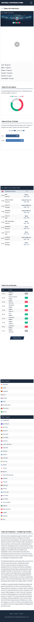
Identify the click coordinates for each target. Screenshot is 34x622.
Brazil (4, 412)
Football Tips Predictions (12, 3)
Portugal (5, 408)
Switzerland (5, 509)
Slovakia (4, 495)
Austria (4, 427)
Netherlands (6, 405)
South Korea (5, 502)
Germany (4, 391)
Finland (4, 451)
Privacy (11, 613)
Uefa (3, 401)
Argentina (5, 420)
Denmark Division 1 (10, 191)
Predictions (17, 338)
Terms (16, 613)
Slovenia (4, 499)
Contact (21, 613)
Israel (4, 465)
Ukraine (4, 516)
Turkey (4, 512)
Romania (4, 485)
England (4, 384)
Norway (4, 478)
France (4, 398)
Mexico (4, 471)
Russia (4, 488)
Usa (3, 519)
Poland (4, 482)
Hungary (4, 458)
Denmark (4, 448)
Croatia (4, 441)
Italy (3, 395)
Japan (4, 468)
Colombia (4, 437)
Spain (3, 388)
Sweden (4, 506)
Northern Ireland (7, 475)
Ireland (4, 461)
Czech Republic (6, 444)
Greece (4, 454)
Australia (5, 424)
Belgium (4, 430)
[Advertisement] (17, 44)
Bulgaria (4, 434)
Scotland (5, 492)
